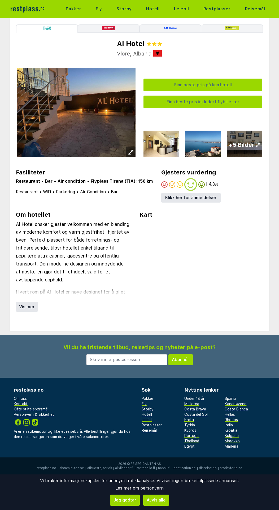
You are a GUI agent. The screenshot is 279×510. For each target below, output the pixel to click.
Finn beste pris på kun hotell (203, 84)
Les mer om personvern (139, 488)
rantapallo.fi (146, 468)
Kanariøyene (235, 404)
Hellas (230, 414)
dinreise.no (208, 468)
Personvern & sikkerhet (34, 414)
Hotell (153, 8)
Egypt (189, 446)
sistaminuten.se (71, 468)
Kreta (189, 420)
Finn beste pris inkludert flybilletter (203, 101)
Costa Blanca (236, 409)
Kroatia (231, 430)
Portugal (191, 436)
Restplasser (217, 8)
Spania (230, 398)
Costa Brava (195, 409)
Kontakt (21, 404)
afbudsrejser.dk (99, 468)
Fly (99, 8)
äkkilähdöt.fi (124, 468)
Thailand (191, 441)
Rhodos (231, 420)
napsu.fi (164, 468)
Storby (124, 8)
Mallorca (191, 404)
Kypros (190, 430)
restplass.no (46, 468)
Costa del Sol (196, 414)
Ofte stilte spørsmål (31, 409)
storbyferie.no (231, 468)
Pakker (73, 8)
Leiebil (181, 8)
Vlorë (123, 53)
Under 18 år (194, 398)
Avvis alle (156, 500)
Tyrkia (189, 425)
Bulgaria (232, 436)
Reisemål (255, 8)
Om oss (20, 398)
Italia (229, 425)
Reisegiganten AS (145, 464)
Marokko (232, 441)
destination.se (184, 468)
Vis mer (27, 306)
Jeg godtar (125, 500)
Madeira (231, 446)
